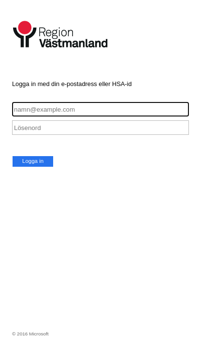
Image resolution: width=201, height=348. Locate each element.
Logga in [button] (32, 161)
